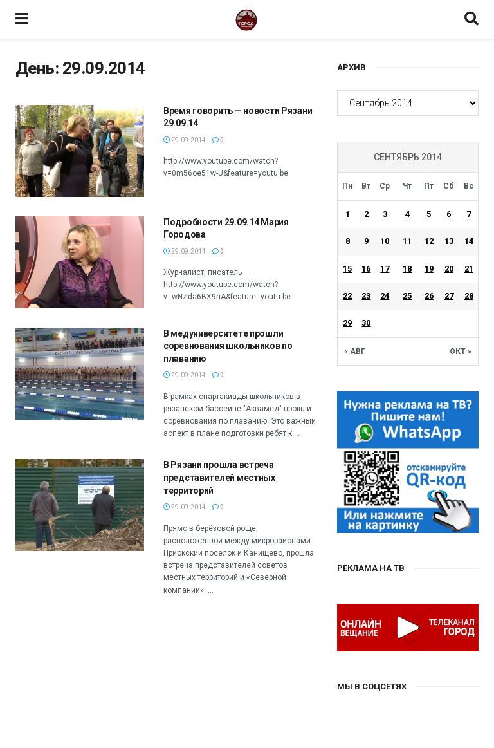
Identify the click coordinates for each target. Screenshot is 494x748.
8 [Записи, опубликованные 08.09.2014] (347, 241)
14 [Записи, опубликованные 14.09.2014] (468, 241)
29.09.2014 (184, 140)
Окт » (460, 351)
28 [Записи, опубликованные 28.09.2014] (468, 296)
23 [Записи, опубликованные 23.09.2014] (365, 296)
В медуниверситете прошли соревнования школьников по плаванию (228, 346)
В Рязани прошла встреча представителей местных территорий (219, 477)
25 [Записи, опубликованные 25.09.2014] (407, 296)
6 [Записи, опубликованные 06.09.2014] (448, 214)
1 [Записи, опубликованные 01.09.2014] (347, 214)
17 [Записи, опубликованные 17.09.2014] (384, 269)
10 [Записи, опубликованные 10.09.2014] (384, 241)
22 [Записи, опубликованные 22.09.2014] (347, 296)
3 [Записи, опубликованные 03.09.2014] (385, 214)
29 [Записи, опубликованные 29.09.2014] (347, 323)
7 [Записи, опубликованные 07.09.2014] (468, 214)
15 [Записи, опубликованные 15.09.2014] (347, 269)
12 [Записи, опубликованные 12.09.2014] (429, 241)
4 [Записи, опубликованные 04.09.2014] (407, 214)
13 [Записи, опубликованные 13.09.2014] (448, 241)
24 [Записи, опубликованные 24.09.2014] (384, 296)
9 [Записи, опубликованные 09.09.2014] (366, 241)
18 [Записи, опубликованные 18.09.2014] (407, 269)
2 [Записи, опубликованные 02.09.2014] (366, 214)
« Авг (354, 351)
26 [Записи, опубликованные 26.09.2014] (429, 296)
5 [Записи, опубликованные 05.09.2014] (428, 214)
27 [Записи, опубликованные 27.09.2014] (448, 296)
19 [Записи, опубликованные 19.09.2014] (429, 269)
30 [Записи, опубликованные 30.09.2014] (365, 323)
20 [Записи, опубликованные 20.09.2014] (448, 269)
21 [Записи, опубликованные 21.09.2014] (468, 269)
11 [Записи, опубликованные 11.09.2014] (407, 241)
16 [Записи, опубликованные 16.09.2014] (365, 269)
